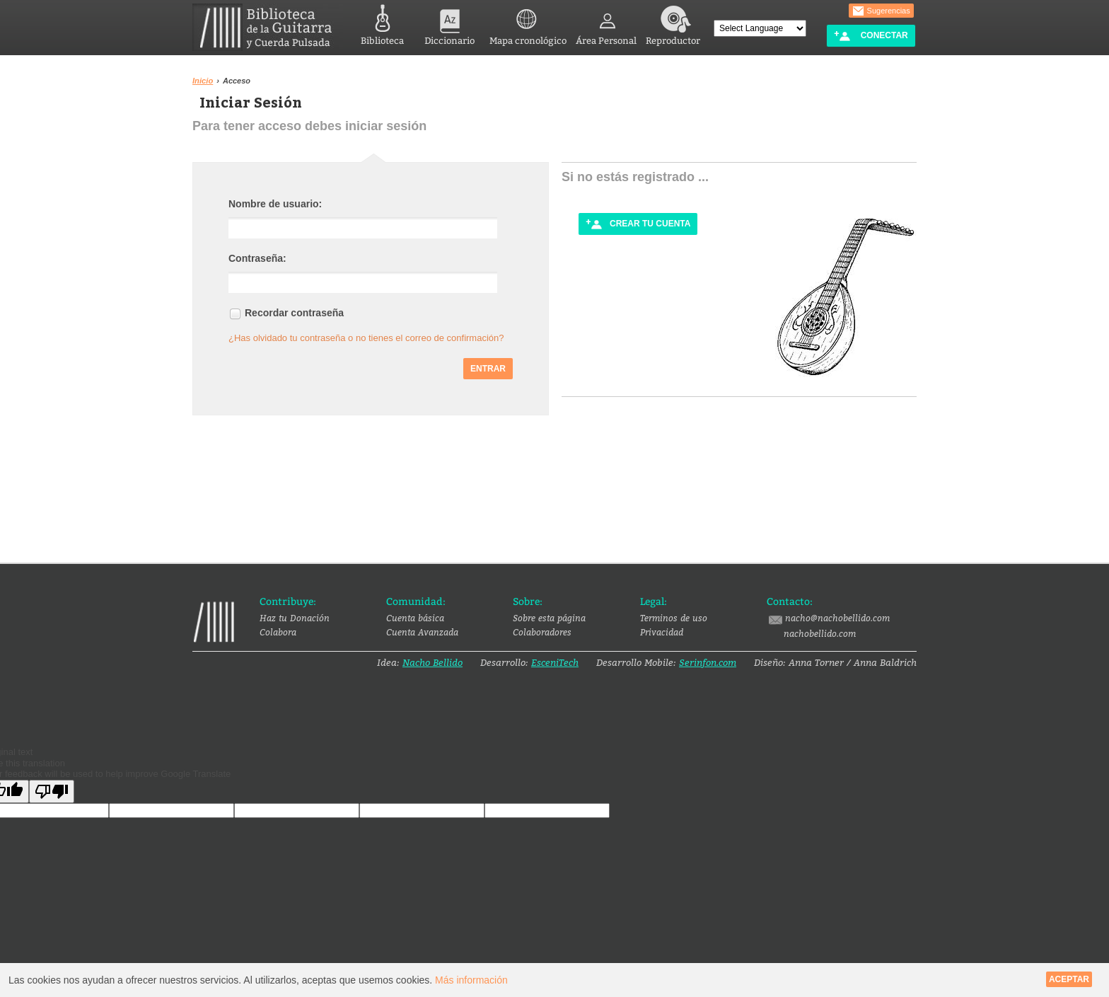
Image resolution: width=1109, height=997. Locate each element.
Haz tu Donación (295, 617)
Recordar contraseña (294, 312)
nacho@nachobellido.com (828, 618)
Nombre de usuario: (275, 203)
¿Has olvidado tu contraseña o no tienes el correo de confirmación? (366, 338)
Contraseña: (257, 258)
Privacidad (661, 632)
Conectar (870, 35)
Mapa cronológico (528, 23)
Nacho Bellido (432, 662)
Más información (471, 980)
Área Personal (606, 23)
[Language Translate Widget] (760, 28)
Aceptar (1069, 979)
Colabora (278, 632)
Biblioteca (382, 23)
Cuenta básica (415, 617)
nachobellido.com (820, 633)
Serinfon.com (707, 662)
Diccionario (449, 23)
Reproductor (673, 23)
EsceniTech (555, 662)
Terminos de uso (673, 617)
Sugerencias (881, 11)
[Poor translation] (51, 791)
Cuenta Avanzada (422, 632)
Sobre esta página (549, 617)
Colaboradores (542, 632)
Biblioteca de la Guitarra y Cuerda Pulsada (267, 27)
